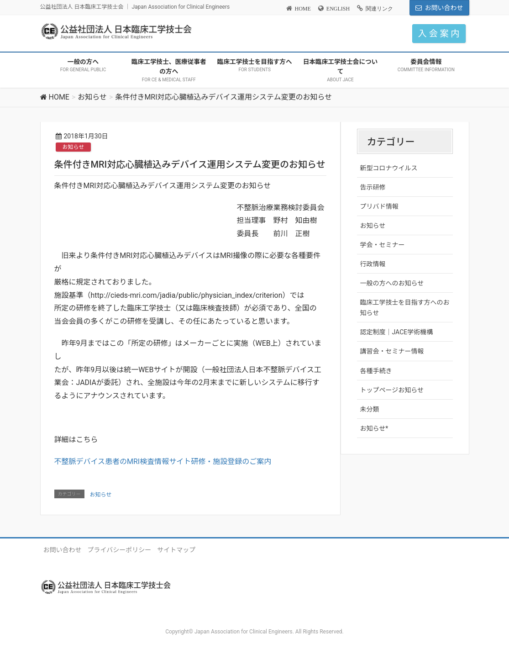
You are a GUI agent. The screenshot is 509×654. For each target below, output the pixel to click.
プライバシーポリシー (120, 550)
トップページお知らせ (392, 390)
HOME (303, 8)
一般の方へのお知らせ (392, 283)
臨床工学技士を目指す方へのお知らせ (405, 307)
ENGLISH (338, 8)
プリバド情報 (379, 206)
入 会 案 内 (439, 33)
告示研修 (373, 187)
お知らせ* (374, 428)
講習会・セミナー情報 (392, 351)
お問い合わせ (444, 7)
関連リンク (379, 8)
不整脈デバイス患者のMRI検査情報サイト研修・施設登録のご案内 (163, 461)
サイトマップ (176, 550)
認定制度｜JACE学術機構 (396, 332)
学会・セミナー (382, 244)
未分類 (369, 409)
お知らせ (73, 147)
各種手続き (376, 370)
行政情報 (373, 264)
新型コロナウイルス (389, 168)
